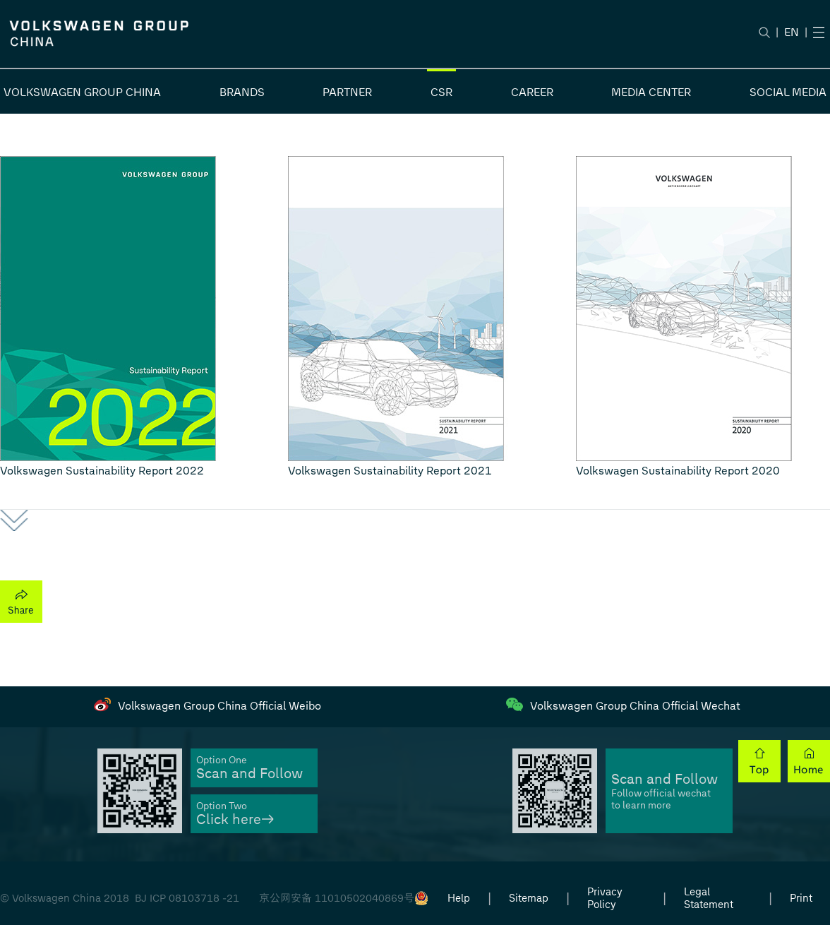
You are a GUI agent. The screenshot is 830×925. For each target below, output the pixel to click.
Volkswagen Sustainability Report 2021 (390, 470)
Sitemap (528, 898)
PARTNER (347, 92)
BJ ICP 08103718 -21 (187, 898)
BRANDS (242, 92)
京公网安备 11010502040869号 (336, 898)
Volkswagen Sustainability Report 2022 (102, 470)
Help (458, 898)
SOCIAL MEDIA (788, 92)
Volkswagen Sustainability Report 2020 (678, 470)
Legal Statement (708, 898)
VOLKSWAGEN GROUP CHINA (82, 92)
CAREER (532, 92)
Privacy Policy (604, 898)
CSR (441, 92)
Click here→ (235, 819)
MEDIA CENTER (651, 92)
